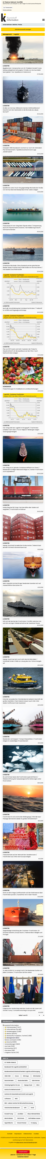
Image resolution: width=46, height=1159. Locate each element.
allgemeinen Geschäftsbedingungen (26, 1142)
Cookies (36, 1134)
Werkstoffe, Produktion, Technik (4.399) (18, 1036)
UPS (25, 1107)
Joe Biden (20, 1114)
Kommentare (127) (11, 1048)
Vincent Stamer (21, 1123)
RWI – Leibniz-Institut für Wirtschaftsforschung (19, 1103)
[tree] (23, 1040)
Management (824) (11, 1038)
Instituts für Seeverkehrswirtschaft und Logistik (19, 1094)
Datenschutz (28, 1134)
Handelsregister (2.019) (12, 1032)
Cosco (17, 1076)
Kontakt (9, 1134)
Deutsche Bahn (9, 1080)
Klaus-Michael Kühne (34, 1114)
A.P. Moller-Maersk (10, 1062)
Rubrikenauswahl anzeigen (23, 29)
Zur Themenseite (7, 7)
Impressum (18, 1134)
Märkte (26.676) (10, 1034)
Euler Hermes (36, 1080)
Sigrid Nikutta (9, 1123)
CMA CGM (7, 1076)
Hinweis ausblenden (7, 10)
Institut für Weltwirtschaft (12, 1089)
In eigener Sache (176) (12, 1052)
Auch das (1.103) (10, 1046)
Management (7, 34)
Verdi (32, 1107)
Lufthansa (8, 1098)
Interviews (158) (10, 1050)
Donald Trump (9, 1114)
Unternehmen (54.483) (12, 1029)
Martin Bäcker (9, 1118)
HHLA (37, 1085)
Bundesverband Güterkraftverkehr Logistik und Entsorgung (22, 1071)
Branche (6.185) (10, 1042)
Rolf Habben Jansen (34, 1118)
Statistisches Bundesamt (12, 1107)
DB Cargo (26, 1076)
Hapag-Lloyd (28, 1085)
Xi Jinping (34, 1123)
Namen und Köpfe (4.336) (13, 1040)
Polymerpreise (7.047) (12, 1027)
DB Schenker (37, 1076)
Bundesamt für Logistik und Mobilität (16, 1067)
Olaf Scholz (20, 1118)
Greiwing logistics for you (12, 1085)
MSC (16, 1098)
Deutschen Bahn (23, 1080)
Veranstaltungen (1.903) (12, 1044)
